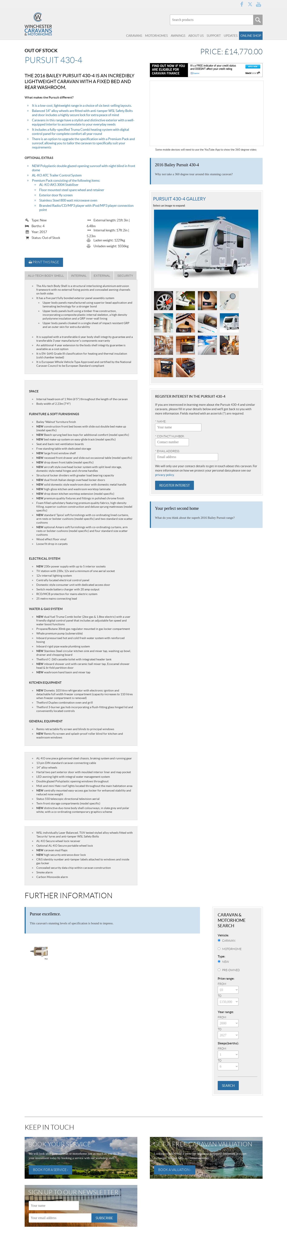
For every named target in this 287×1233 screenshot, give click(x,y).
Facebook (242, 4)
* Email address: (167, 451)
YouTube (258, 4)
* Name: (160, 421)
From (222, 984)
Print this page (44, 262)
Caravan (228, 940)
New (225, 961)
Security (125, 275)
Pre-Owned (231, 970)
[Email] (60, 1218)
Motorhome (231, 949)
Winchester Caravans (48, 24)
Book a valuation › (174, 1170)
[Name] (54, 1205)
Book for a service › (50, 1170)
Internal (79, 275)
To (219, 995)
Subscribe (104, 1218)
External (102, 275)
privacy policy (164, 475)
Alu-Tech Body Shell (46, 275)
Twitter (250, 4)
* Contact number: (170, 436)
